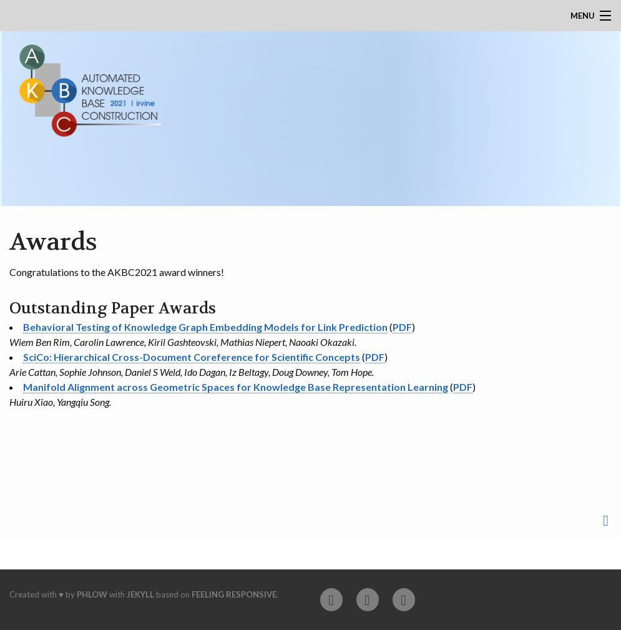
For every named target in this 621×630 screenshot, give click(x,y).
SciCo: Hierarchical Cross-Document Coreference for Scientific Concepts (191, 357)
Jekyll (140, 594)
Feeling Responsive (234, 594)
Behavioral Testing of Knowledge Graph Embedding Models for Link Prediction (205, 327)
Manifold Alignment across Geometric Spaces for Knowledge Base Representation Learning (235, 387)
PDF (402, 327)
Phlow (92, 594)
